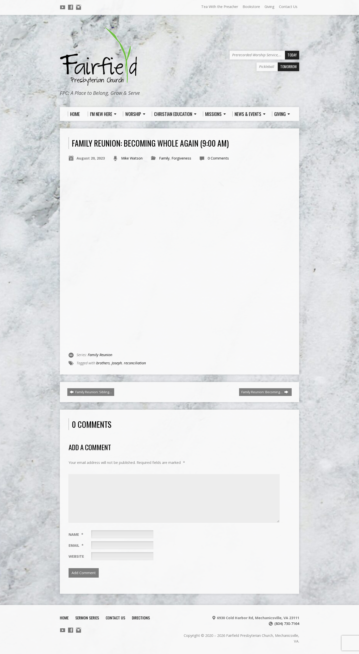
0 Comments (218, 158)
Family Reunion (100, 354)
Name (76, 534)
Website (76, 556)
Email (76, 545)
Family (164, 158)
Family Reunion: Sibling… (91, 392)
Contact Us (288, 6)
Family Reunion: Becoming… (264, 392)
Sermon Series (87, 618)
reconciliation (135, 363)
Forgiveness (181, 158)
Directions (141, 618)
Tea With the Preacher (219, 6)
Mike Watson (132, 158)
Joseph (117, 363)
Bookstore (251, 6)
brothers (103, 363)
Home (64, 618)
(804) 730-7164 (286, 623)
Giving (269, 6)
